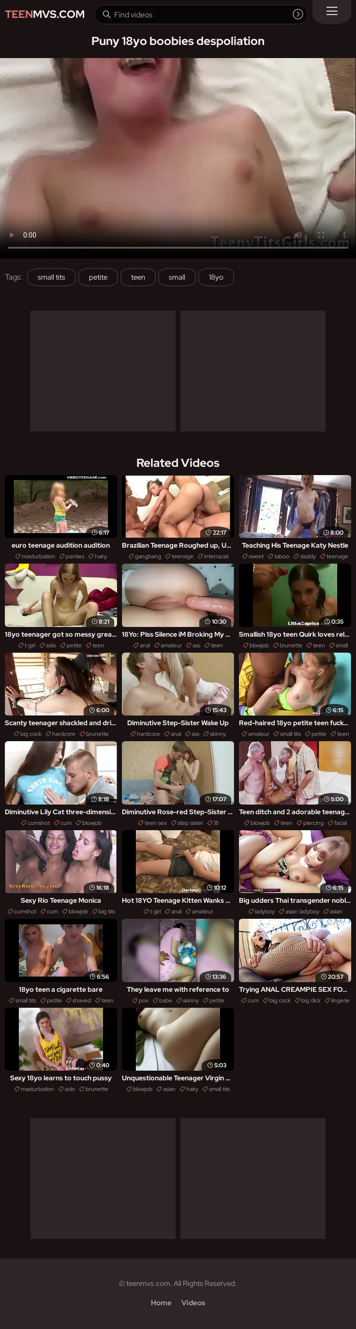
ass (196, 645)
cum (66, 823)
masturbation (38, 556)
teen (138, 277)
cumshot (39, 823)
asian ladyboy (302, 911)
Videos (193, 1303)
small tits (51, 277)
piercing (313, 823)
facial (340, 823)
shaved (82, 1000)
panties (75, 556)
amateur (171, 645)
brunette (291, 645)
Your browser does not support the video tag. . (178, 158)
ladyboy (265, 911)
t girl (30, 645)
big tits (107, 911)
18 (216, 823)
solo (51, 645)
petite (98, 277)
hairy (101, 556)
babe (165, 1000)
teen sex (156, 823)
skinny (218, 734)
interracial (216, 556)
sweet (256, 556)
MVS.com (45, 14)
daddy (308, 556)
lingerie (340, 1000)
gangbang (148, 556)
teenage (182, 556)
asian (336, 911)
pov (143, 1000)
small (177, 277)
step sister (190, 823)
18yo (216, 277)
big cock (31, 734)
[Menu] (331, 12)
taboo (281, 556)
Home (161, 1303)
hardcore (63, 734)
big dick (311, 1000)
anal (145, 645)
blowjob (259, 645)
